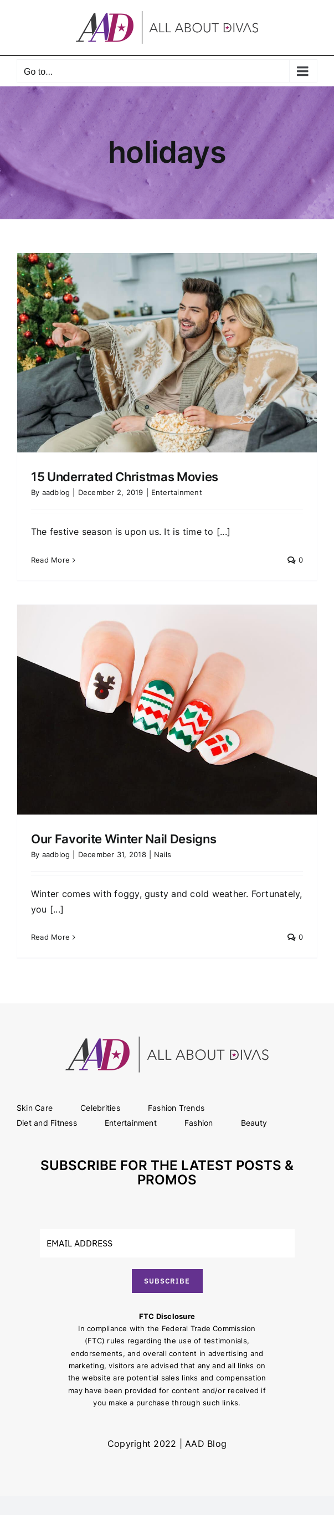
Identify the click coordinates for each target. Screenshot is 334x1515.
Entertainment (176, 492)
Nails (162, 854)
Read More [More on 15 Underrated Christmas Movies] (50, 559)
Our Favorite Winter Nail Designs (123, 839)
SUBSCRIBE (167, 1281)
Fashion (198, 1122)
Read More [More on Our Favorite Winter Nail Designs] (50, 936)
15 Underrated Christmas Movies (124, 477)
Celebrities (100, 1107)
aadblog (56, 492)
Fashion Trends (176, 1107)
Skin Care (35, 1107)
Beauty (254, 1122)
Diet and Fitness (47, 1122)
